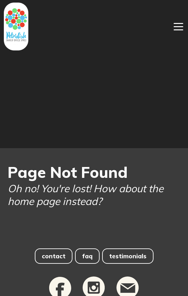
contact (53, 256)
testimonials (128, 256)
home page (34, 201)
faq (87, 256)
